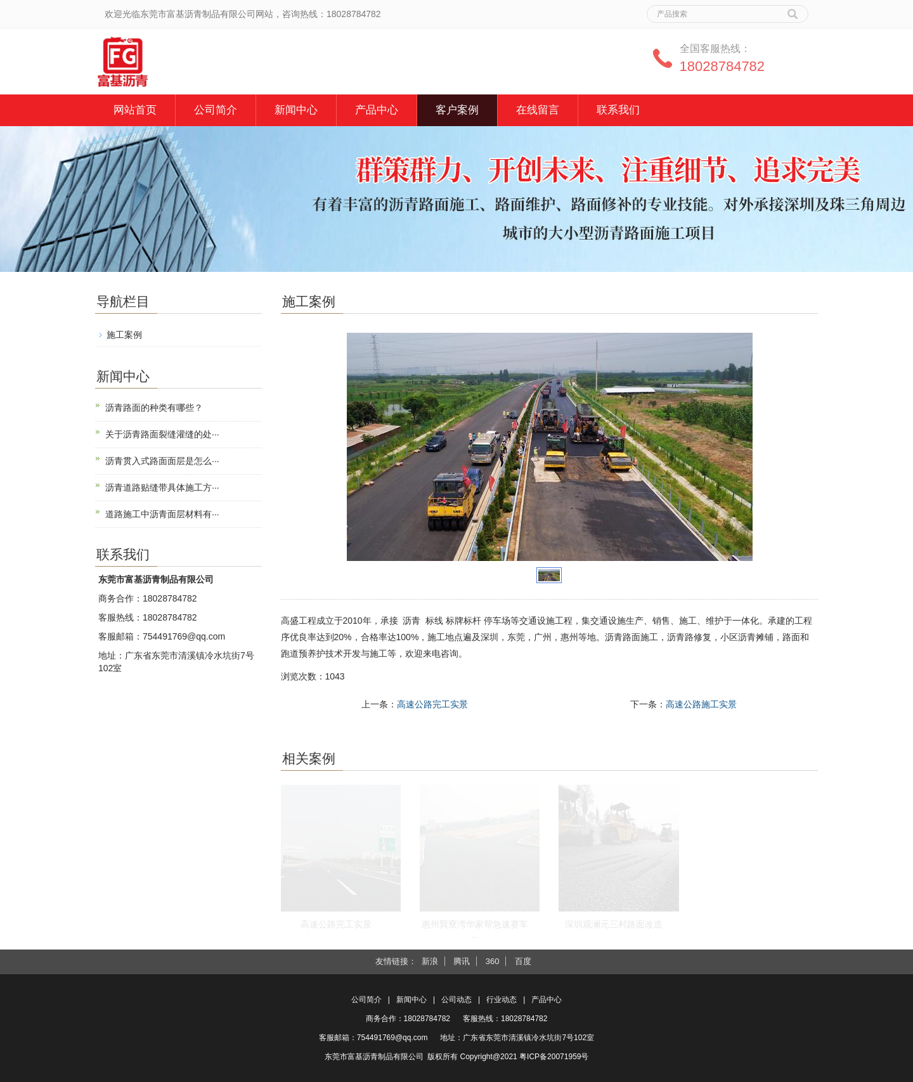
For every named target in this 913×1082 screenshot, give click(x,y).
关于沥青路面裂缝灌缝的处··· (162, 434)
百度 (523, 961)
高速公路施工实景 (701, 704)
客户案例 (457, 110)
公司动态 (456, 999)
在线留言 (537, 110)
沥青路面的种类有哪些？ (154, 408)
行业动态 (501, 999)
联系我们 (618, 110)
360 (493, 961)
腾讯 (461, 961)
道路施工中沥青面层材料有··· (162, 514)
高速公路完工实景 (432, 704)
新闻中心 (296, 110)
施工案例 (124, 335)
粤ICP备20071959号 (553, 1056)
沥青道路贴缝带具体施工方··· (162, 487)
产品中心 (376, 110)
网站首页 (135, 110)
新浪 (430, 961)
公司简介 (215, 110)
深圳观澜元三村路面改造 (614, 924)
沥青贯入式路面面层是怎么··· (162, 461)
